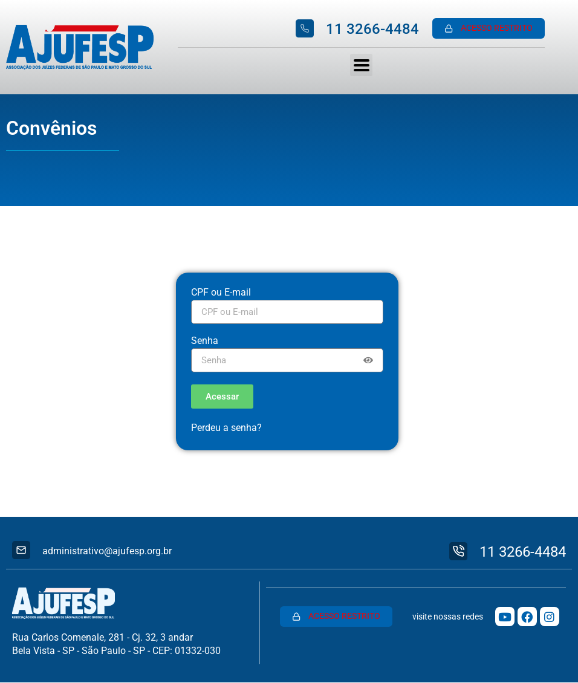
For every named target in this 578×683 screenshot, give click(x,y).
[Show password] (368, 360)
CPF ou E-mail (221, 293)
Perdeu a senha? (226, 427)
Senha (204, 341)
